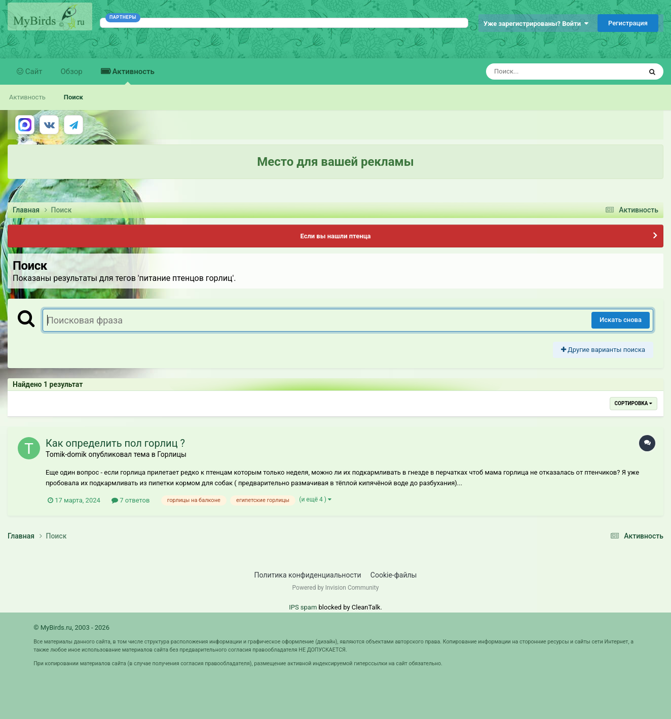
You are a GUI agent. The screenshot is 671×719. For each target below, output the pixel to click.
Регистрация (628, 23)
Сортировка (633, 403)
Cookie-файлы (393, 575)
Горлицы (172, 454)
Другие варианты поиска (603, 349)
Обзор (72, 71)
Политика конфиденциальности (307, 575)
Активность (132, 76)
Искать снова (621, 319)
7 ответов (130, 500)
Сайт (33, 71)
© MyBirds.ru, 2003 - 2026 (71, 627)
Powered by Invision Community (335, 587)
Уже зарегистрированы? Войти (535, 23)
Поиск (73, 97)
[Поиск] (545, 71)
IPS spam (303, 607)
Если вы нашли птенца (335, 236)
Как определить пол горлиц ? (115, 443)
